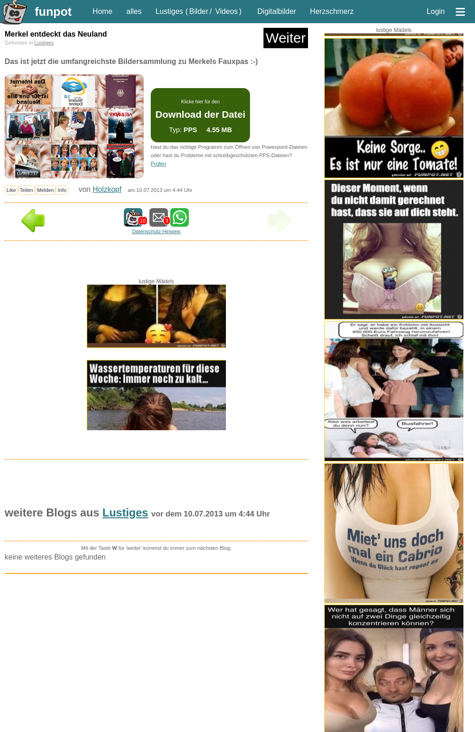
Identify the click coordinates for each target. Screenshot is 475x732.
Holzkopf (107, 189)
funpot (53, 11)
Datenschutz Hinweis (156, 231)
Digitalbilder (276, 11)
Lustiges (169, 11)
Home (103, 11)
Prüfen (158, 163)
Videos (226, 11)
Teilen (26, 190)
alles (133, 11)
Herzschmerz (331, 11)
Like (11, 190)
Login (436, 11)
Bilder (198, 11)
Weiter (286, 37)
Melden (45, 190)
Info (62, 190)
